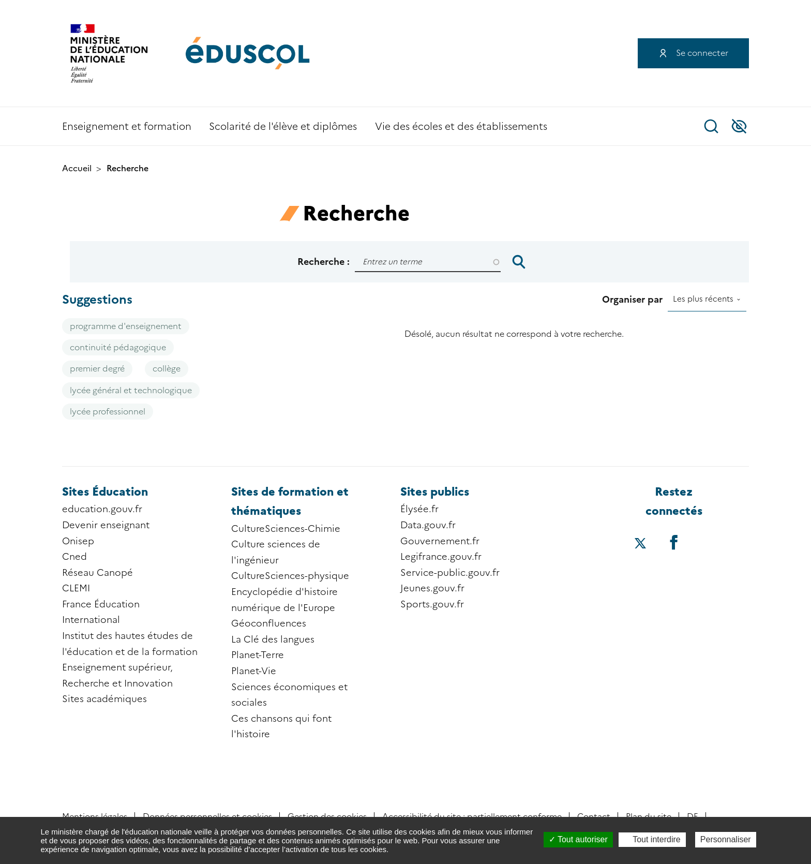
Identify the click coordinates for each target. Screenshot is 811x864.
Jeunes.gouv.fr (432, 588)
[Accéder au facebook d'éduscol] (673, 542)
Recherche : (323, 261)
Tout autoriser (578, 839)
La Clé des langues (272, 639)
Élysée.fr (419, 509)
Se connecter (702, 53)
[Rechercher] (428, 261)
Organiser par (632, 299)
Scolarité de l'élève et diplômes (283, 126)
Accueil (77, 168)
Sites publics (434, 492)
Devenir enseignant (105, 525)
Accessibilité (739, 126)
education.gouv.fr (102, 509)
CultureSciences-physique (290, 576)
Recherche (711, 126)
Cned (74, 556)
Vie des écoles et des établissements (461, 126)
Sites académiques (104, 699)
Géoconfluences (268, 623)
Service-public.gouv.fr (450, 572)
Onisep (78, 541)
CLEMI (76, 588)
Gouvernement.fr (439, 541)
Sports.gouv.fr (432, 604)
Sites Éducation (105, 492)
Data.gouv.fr (428, 525)
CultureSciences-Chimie (285, 528)
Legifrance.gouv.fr (441, 556)
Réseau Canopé (97, 572)
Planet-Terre (257, 655)
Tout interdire (652, 839)
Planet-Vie (253, 671)
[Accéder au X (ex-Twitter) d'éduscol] (640, 544)
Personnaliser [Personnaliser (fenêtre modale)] (725, 839)
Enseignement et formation (126, 126)
